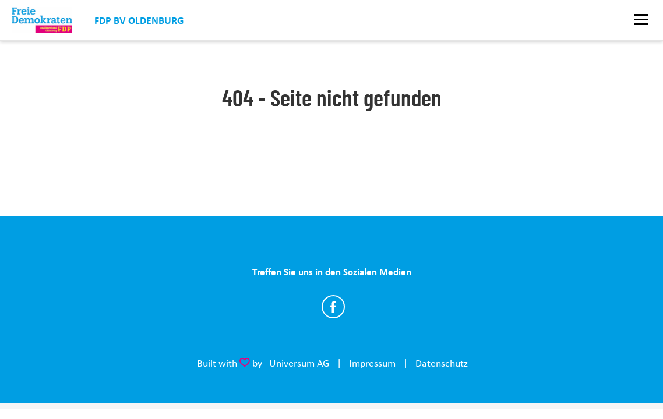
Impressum (372, 363)
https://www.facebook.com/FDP (333, 306)
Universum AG (299, 363)
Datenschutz (441, 363)
